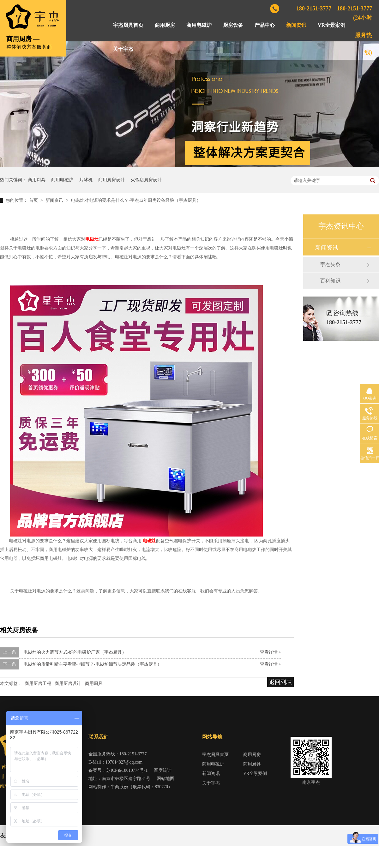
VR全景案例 (331, 25)
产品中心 (265, 25)
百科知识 (330, 280)
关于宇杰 (123, 49)
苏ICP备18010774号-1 (126, 770)
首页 (34, 200)
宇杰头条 (330, 264)
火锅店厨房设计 (146, 179)
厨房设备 (233, 25)
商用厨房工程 (38, 683)
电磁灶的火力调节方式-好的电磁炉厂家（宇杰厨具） (75, 652)
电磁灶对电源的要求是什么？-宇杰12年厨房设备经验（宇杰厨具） (136, 200)
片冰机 (86, 179)
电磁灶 (92, 239)
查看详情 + (270, 652)
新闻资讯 (296, 25)
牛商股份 (119, 786)
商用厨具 (36, 179)
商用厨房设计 (111, 179)
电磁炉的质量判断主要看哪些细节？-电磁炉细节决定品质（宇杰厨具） (92, 664)
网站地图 (165, 778)
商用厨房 (165, 25)
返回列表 (280, 682)
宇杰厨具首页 (128, 25)
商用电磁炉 (199, 25)
